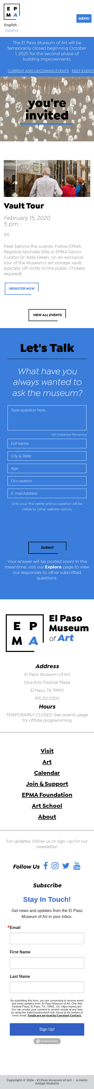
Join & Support (47, 784)
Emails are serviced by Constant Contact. (55, 1015)
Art (47, 762)
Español (11, 30)
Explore (53, 567)
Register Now (21, 288)
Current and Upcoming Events (38, 71)
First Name (20, 952)
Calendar (47, 773)
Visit (47, 751)
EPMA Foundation (47, 795)
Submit (47, 547)
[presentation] (42, 528)
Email (15, 928)
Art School (47, 806)
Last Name (20, 977)
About (47, 816)
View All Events (47, 315)
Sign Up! (47, 1029)
